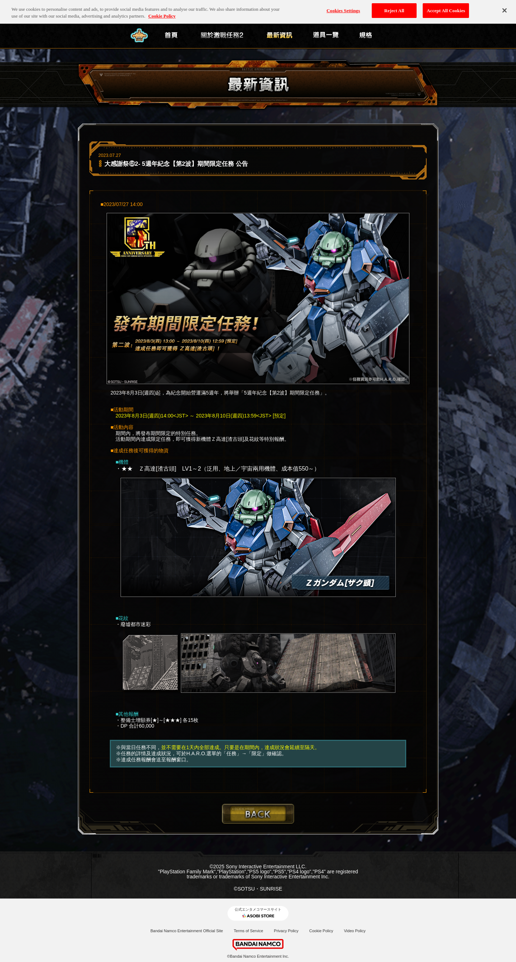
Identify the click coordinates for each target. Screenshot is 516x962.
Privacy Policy (286, 931)
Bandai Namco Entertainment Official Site (186, 931)
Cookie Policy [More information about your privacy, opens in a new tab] (161, 11)
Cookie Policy (321, 931)
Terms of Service (248, 931)
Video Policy (354, 931)
